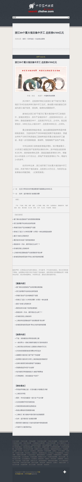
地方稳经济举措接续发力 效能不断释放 (29, 372)
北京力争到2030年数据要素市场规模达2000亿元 (35, 189)
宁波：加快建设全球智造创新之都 (27, 338)
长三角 (30, 207)
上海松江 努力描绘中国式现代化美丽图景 (30, 414)
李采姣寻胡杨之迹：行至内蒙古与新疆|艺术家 (31, 389)
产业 (17, 205)
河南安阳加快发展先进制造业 (26, 406)
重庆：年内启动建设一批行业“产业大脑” (29, 398)
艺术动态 (30, 39)
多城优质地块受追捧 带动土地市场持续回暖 (29, 257)
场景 (66, 205)
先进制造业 (53, 205)
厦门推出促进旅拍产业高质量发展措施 (27, 219)
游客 (30, 205)
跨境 (34, 207)
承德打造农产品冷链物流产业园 (24, 227)
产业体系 (48, 207)
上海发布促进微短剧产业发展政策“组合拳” (28, 252)
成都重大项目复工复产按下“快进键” (28, 355)
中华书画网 (28, 474)
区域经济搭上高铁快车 (21, 248)
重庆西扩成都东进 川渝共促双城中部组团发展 (32, 423)
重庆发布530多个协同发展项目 (24, 240)
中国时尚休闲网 (49, 96)
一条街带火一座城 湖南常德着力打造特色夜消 (32, 342)
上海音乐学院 (20, 393)
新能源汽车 (61, 205)
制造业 (54, 207)
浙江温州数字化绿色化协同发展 (24, 223)
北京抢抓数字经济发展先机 (25, 402)
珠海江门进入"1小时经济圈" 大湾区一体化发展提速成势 (33, 232)
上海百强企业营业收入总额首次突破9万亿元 (31, 347)
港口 (19, 207)
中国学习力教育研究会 (24, 427)
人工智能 (38, 205)
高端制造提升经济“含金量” (25, 367)
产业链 (21, 205)
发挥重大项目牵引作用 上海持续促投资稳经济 (32, 359)
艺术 (38, 207)
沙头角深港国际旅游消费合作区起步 (28, 351)
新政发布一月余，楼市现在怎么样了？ (27, 244)
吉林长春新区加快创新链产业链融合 (28, 363)
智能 (44, 205)
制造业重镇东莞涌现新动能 (25, 410)
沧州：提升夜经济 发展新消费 (29, 194)
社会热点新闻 (40, 39)
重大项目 (24, 207)
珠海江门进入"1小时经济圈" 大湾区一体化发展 (32, 300)
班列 (48, 205)
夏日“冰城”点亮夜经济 (21, 236)
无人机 (43, 207)
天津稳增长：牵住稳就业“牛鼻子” (27, 376)
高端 (26, 205)
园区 (34, 205)
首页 (24, 39)
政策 (15, 207)
